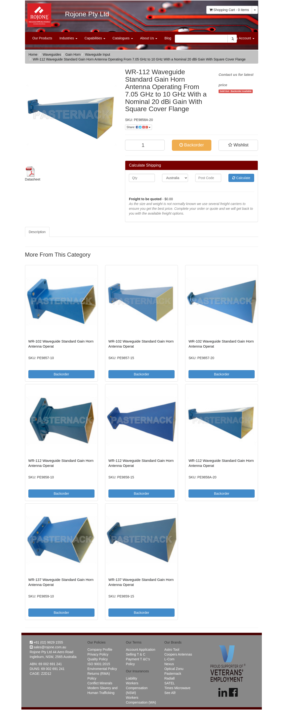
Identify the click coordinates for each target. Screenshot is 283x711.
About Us (148, 38)
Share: (138, 127)
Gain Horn (73, 54)
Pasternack (172, 673)
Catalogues (123, 38)
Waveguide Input (97, 54)
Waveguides (52, 54)
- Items (229, 10)
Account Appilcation (140, 649)
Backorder (191, 145)
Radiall (169, 678)
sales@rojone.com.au (48, 647)
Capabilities (95, 38)
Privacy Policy (98, 654)
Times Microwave (177, 688)
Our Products (42, 38)
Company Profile (100, 649)
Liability (131, 678)
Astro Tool (171, 649)
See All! (170, 693)
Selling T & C (135, 654)
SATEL (169, 683)
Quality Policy (98, 659)
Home (33, 54)
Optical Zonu (173, 669)
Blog (167, 38)
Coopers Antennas (178, 654)
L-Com (169, 659)
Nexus (169, 664)
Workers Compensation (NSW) (136, 688)
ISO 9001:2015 (99, 664)
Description (37, 232)
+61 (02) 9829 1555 (46, 642)
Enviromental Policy (102, 669)
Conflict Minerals (100, 683)
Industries (68, 38)
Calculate (241, 178)
